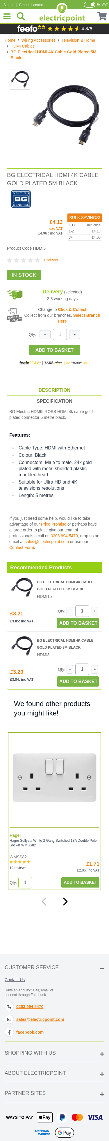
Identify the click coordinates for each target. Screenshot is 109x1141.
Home (10, 40)
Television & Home (78, 40)
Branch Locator (31, 5)
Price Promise (53, 524)
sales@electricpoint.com (47, 541)
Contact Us (15, 979)
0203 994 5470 (64, 535)
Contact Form (21, 547)
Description (54, 390)
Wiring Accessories (38, 40)
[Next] (65, 901)
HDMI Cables (22, 46)
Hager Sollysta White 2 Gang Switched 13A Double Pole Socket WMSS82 (53, 843)
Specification (54, 401)
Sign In (8, 5)
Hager (15, 835)
